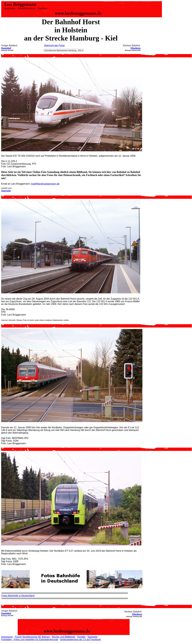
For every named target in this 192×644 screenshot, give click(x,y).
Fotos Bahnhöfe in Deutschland (17, 595)
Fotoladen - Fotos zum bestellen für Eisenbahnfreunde (29, 639)
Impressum (7, 637)
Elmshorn (135, 48)
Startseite (92, 637)
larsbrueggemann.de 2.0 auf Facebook (80, 639)
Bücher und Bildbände (63, 637)
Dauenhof (6, 48)
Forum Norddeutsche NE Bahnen (32, 637)
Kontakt (81, 637)
